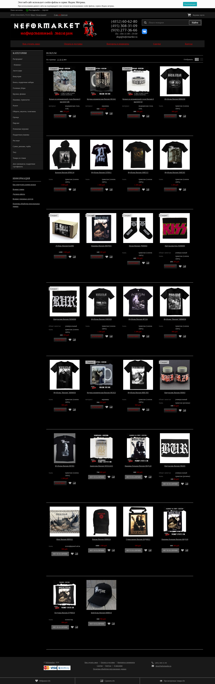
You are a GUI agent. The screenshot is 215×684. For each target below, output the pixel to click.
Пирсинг (16, 123)
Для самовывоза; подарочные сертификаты (24, 165)
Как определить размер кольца (24, 185)
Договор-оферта (19, 194)
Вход (33, 15)
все (65, 60)
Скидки (157, 43)
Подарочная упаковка (21, 135)
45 (62, 60)
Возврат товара (18, 189)
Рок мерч (16, 141)
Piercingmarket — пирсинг (39, 10)
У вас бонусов (60, 15)
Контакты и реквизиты (118, 43)
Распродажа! (17, 59)
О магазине (118, 666)
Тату (14, 152)
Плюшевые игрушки (21, 129)
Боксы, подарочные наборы (23, 82)
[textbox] (172, 23)
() (42, 681)
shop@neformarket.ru (126, 37)
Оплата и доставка (73, 43)
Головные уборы (19, 88)
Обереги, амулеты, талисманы (24, 111)
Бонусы (188, 43)
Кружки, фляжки (19, 94)
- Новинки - (17, 65)
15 (58, 60)
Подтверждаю (190, 4)
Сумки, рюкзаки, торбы (22, 146)
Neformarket (50, 662)
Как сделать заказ (31, 43)
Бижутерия (17, 76)
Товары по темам (19, 158)
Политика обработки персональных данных (26, 205)
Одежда (16, 117)
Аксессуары (17, 71)
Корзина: (196, 15)
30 (60, 60)
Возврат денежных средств (23, 199)
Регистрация (41, 15)
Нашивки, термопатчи (21, 100)
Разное (15, 106)
